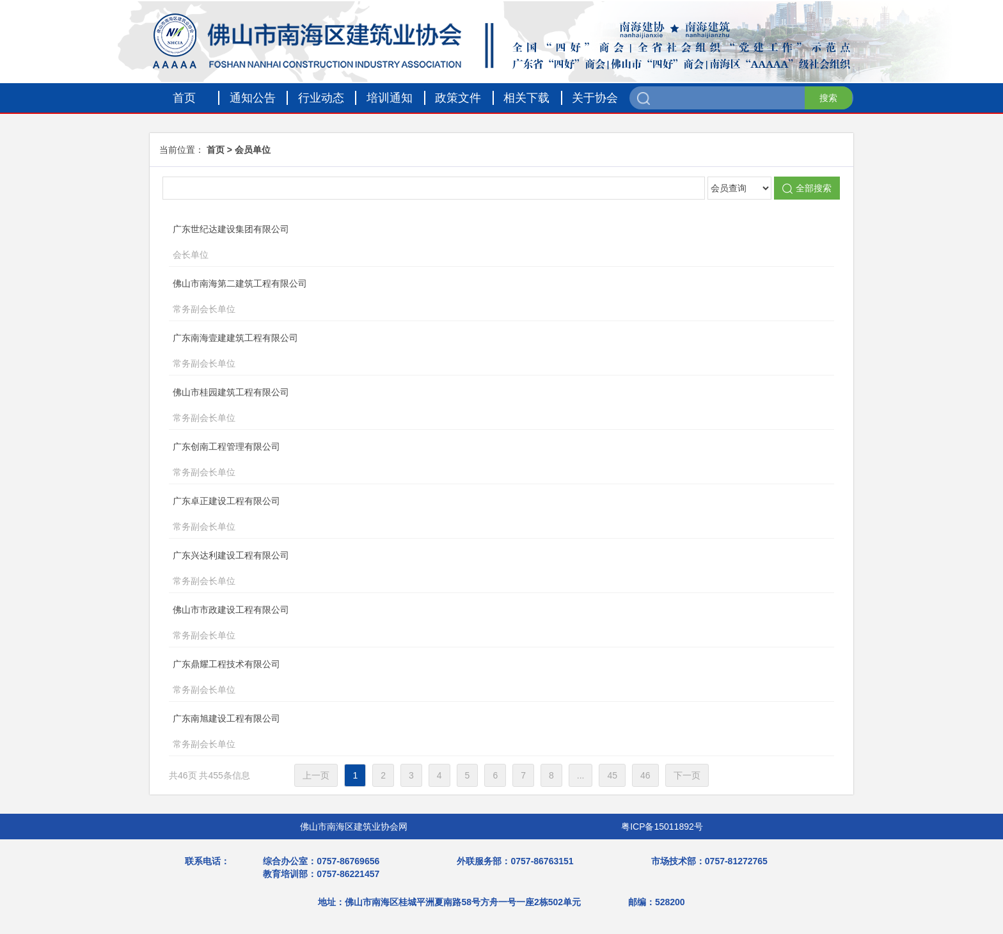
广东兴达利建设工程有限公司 (478, 569)
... (581, 775)
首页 (184, 97)
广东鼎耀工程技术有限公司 (478, 678)
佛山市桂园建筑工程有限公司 (478, 406)
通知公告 (253, 97)
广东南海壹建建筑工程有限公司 (478, 352)
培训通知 (390, 97)
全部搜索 (807, 188)
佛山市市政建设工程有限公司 (478, 624)
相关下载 (526, 97)
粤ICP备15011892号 (662, 826)
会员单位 (253, 150)
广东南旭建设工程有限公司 (478, 732)
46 (645, 775)
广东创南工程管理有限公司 (478, 460)
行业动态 (321, 97)
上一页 (316, 775)
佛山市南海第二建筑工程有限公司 (478, 297)
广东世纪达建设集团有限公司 (478, 243)
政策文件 (458, 97)
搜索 (828, 98)
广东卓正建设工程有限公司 (478, 515)
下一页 (687, 775)
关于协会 (595, 97)
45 (612, 775)
